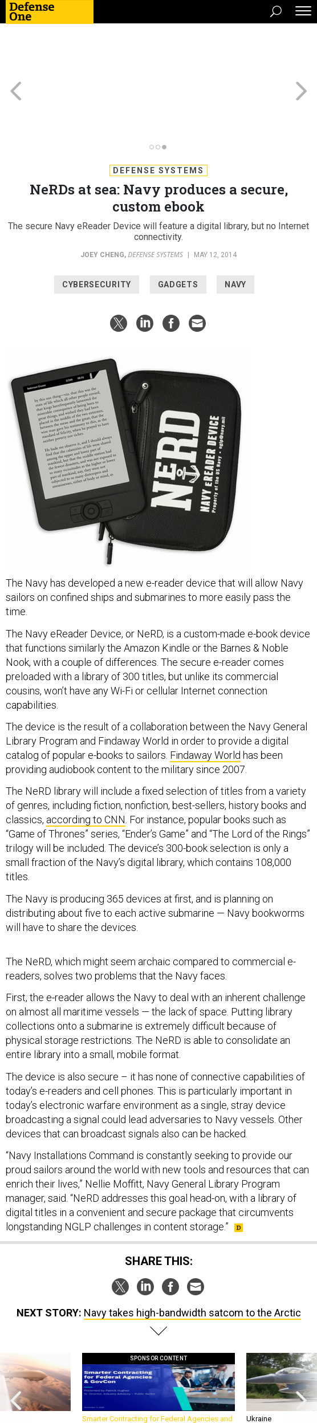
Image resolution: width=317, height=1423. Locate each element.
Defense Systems (158, 119)
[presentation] (16, 1342)
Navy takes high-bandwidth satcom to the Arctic (192, 1261)
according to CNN (85, 768)
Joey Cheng (102, 204)
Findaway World (205, 704)
